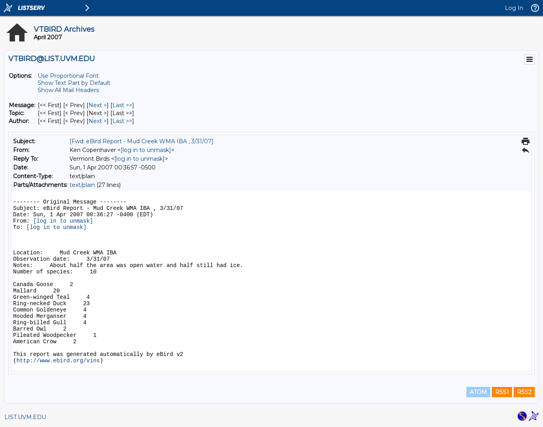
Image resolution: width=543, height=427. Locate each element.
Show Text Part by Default (74, 83)
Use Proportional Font (68, 75)
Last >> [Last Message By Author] (122, 121)
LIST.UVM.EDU (25, 417)
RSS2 (524, 392)
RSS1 (502, 392)
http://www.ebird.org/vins (58, 361)
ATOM (478, 392)
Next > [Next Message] (98, 105)
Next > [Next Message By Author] (98, 121)
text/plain (82, 184)
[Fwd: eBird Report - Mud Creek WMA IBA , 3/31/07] (141, 141)
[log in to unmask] (146, 150)
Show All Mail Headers (68, 90)
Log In (514, 8)
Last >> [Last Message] (122, 105)
